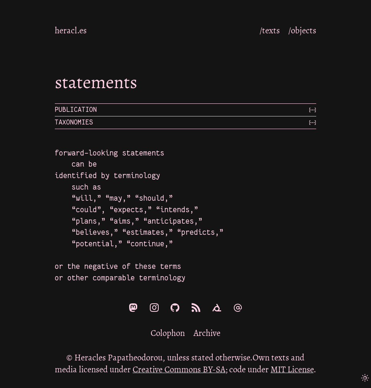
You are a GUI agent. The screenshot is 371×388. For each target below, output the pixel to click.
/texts (269, 30)
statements (96, 82)
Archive (207, 333)
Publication (76, 109)
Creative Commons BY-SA (179, 369)
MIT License (292, 369)
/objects (302, 30)
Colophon (168, 333)
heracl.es (71, 30)
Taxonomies (74, 122)
